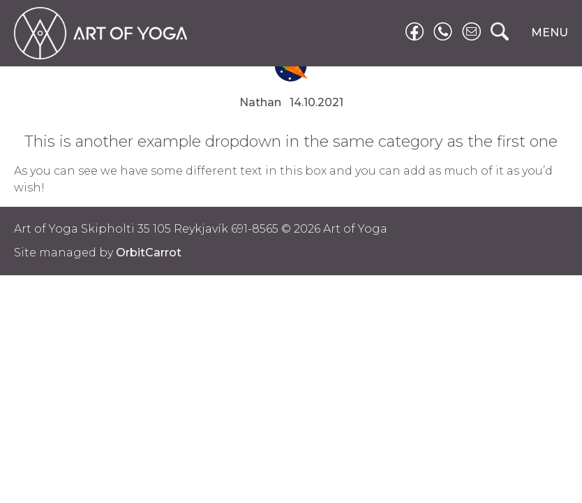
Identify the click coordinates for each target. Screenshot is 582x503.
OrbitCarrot (148, 252)
